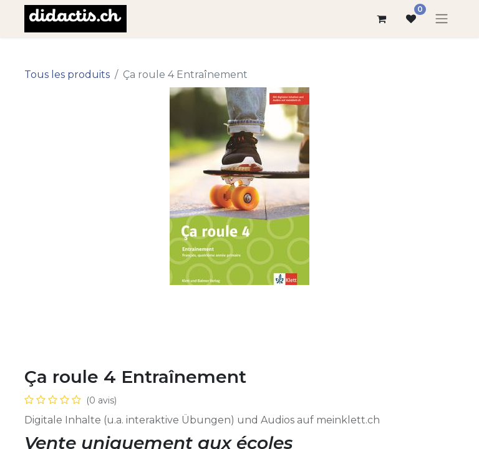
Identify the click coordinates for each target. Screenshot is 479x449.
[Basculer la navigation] (441, 19)
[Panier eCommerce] (381, 18)
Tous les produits (67, 74)
